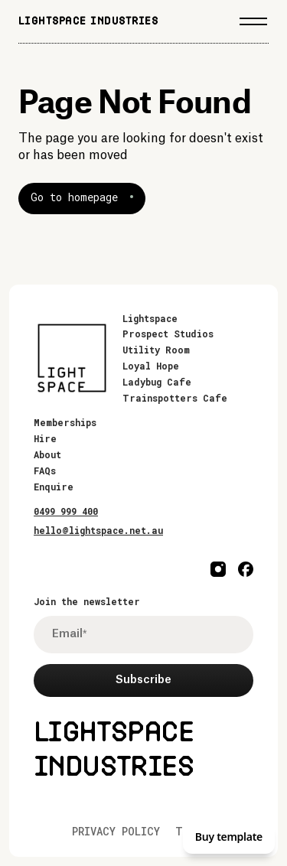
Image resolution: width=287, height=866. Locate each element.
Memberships (65, 422)
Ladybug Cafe (156, 382)
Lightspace (150, 318)
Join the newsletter (87, 601)
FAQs (45, 470)
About (47, 454)
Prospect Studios (168, 333)
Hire (45, 438)
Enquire (53, 486)
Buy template (229, 836)
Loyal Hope (150, 366)
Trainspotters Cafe (174, 398)
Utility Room (156, 349)
